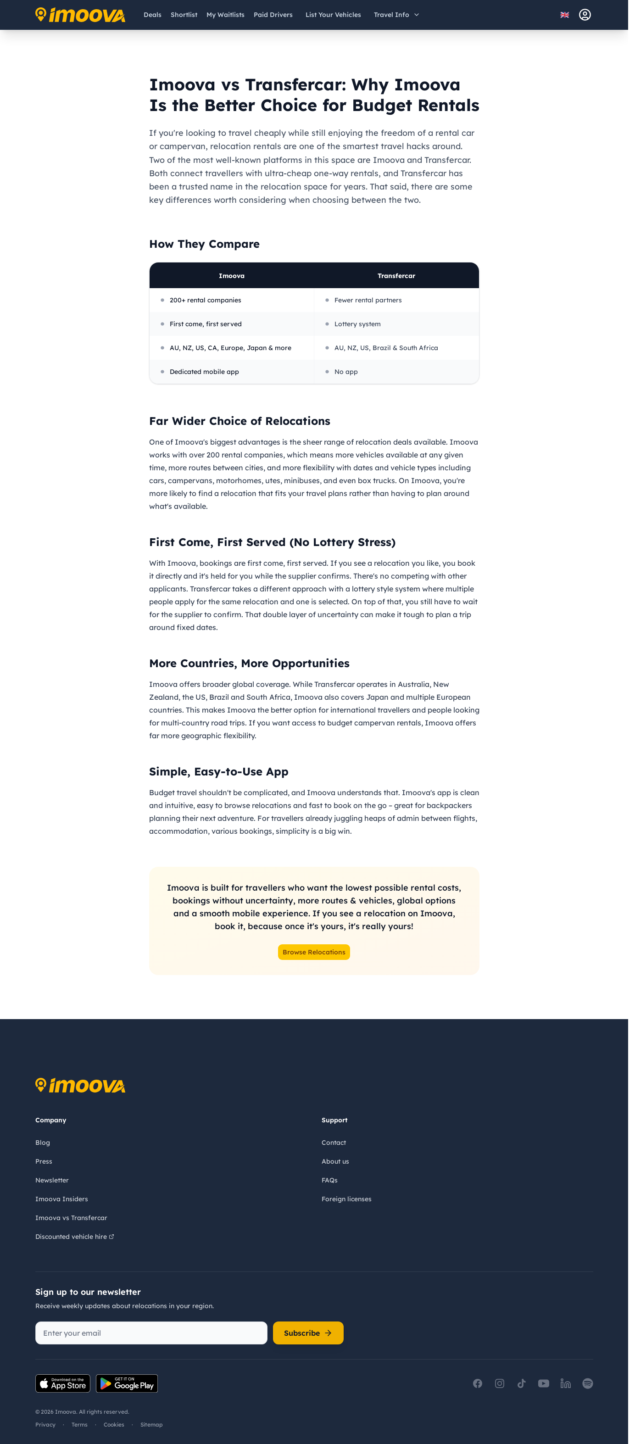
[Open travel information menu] (397, 15)
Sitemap (151, 1424)
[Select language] (567, 14)
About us (335, 1161)
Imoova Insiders (61, 1199)
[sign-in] (585, 14)
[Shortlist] (184, 15)
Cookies (114, 1424)
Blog (42, 1142)
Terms (80, 1424)
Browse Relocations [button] (314, 952)
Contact (334, 1142)
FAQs (330, 1180)
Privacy (45, 1424)
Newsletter (52, 1180)
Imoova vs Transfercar (71, 1218)
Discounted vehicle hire (74, 1236)
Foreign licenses (347, 1199)
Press (43, 1161)
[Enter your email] (151, 1332)
